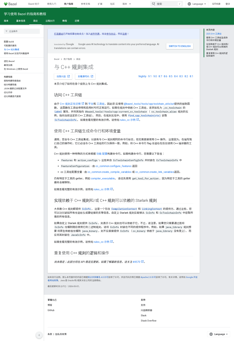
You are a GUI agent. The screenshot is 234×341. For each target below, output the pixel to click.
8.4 (176, 76)
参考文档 (85, 4)
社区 (112, 4)
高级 (78, 59)
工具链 (100, 103)
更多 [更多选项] (89, 21)
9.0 (155, 76)
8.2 (186, 76)
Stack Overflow (148, 320)
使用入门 (51, 4)
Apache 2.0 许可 (148, 277)
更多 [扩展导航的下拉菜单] (142, 4)
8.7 (160, 76)
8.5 (170, 76)
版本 (125, 4)
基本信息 (20, 21)
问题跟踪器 (146, 310)
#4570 (136, 261)
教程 (64, 21)
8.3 (181, 76)
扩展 (100, 4)
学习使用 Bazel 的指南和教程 (25, 14)
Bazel (56, 59)
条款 (50, 334)
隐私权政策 (61, 334)
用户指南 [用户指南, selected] (68, 4)
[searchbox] (22, 31)
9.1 (150, 76)
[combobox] (169, 4)
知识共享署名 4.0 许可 (98, 277)
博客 (50, 305)
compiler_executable (103, 178)
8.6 (165, 76)
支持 (143, 305)
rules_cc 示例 (128, 119)
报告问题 (63, 76)
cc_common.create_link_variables (154, 172)
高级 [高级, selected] (35, 21)
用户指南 (68, 59)
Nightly (142, 76)
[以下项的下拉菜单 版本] (131, 4)
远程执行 (50, 21)
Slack (143, 315)
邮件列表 (95, 34)
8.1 (191, 76)
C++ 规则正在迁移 (70, 103)
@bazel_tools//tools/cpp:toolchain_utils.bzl (149, 103)
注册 (124, 34)
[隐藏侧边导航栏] (39, 335)
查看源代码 (85, 76)
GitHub (219, 4)
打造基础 (58, 34)
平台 (90, 103)
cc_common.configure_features (113, 166)
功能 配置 (101, 153)
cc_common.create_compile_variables (109, 172)
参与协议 (111, 34)
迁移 (77, 21)
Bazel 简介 (33, 4)
